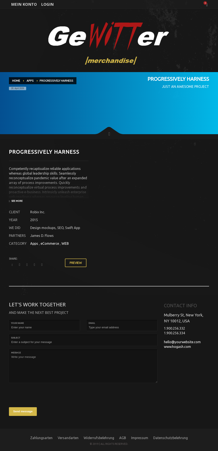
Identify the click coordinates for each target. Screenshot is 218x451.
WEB (65, 243)
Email (92, 323)
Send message (23, 411)
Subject (15, 338)
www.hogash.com (177, 347)
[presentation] (41, 394)
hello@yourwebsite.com (182, 342)
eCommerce (50, 243)
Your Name (17, 323)
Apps (34, 243)
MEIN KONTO (24, 4)
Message (16, 352)
